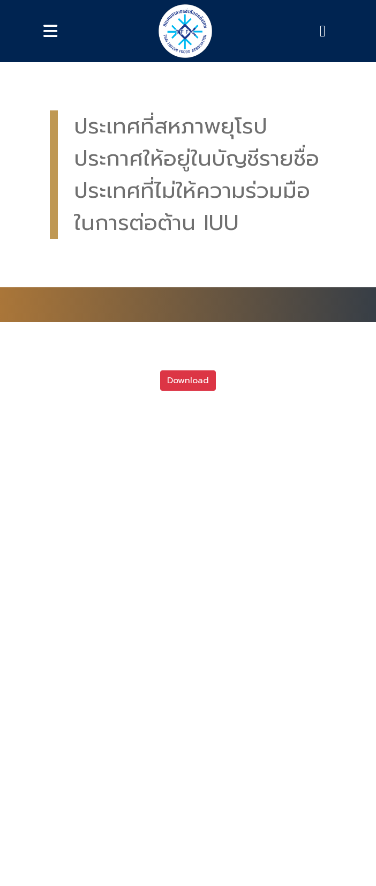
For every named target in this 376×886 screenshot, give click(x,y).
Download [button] (188, 380)
